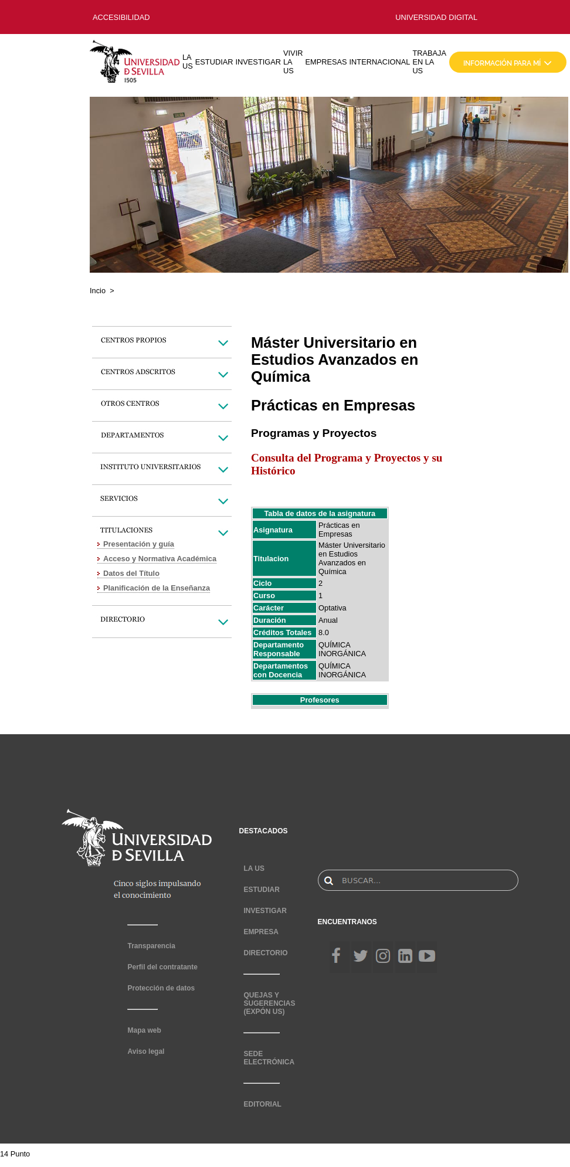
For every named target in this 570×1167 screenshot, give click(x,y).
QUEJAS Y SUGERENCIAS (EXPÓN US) (269, 1003)
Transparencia (151, 946)
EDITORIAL (262, 1104)
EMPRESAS (326, 61)
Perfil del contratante (162, 967)
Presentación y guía (138, 544)
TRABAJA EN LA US (429, 62)
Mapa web (144, 1030)
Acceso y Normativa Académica (159, 558)
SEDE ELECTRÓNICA (268, 1058)
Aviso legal (145, 1051)
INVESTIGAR (258, 61)
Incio (98, 290)
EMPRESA (260, 932)
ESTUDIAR (214, 61)
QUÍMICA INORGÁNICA (342, 649)
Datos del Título (131, 573)
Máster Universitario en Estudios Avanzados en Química (351, 558)
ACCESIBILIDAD (121, 17)
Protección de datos (161, 988)
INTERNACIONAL (380, 61)
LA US (187, 61)
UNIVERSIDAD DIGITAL (436, 17)
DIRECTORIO (265, 953)
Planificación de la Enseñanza (156, 588)
